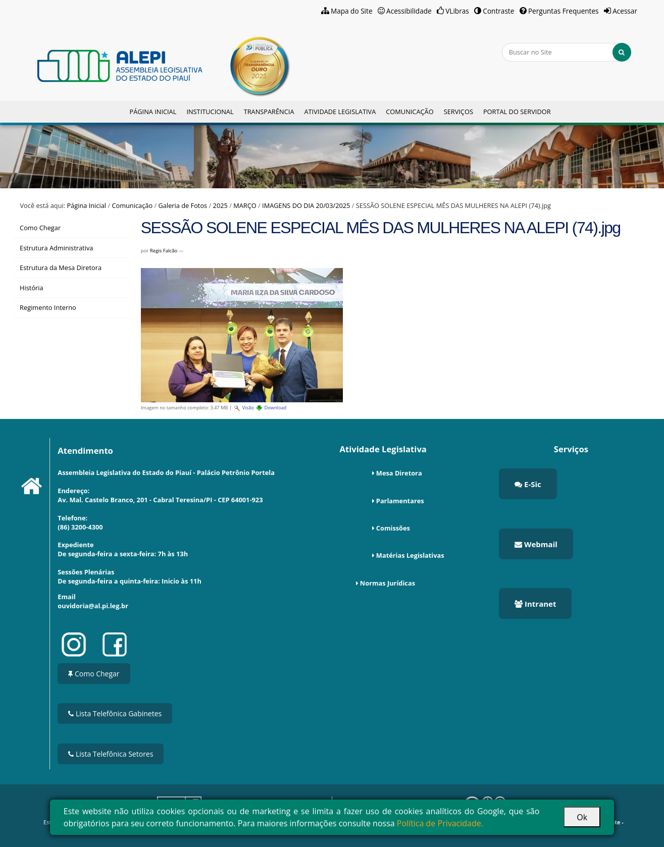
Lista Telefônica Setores (110, 754)
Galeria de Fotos (182, 205)
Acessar (624, 11)
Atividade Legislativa (340, 111)
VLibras (457, 11)
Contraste (498, 11)
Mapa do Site (352, 11)
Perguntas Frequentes (563, 11)
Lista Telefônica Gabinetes (115, 713)
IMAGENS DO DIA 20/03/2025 (306, 205)
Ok (582, 817)
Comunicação (409, 111)
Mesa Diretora (399, 473)
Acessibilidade (409, 11)
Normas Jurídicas (387, 583)
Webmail (536, 544)
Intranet (535, 604)
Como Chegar (93, 673)
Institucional (209, 111)
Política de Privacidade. (440, 823)
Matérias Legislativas (410, 555)
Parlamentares (400, 500)
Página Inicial (152, 111)
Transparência (269, 111)
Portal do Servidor (517, 111)
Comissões (393, 528)
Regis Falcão (163, 250)
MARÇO (245, 205)
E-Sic (528, 484)
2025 (220, 205)
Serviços (458, 111)
